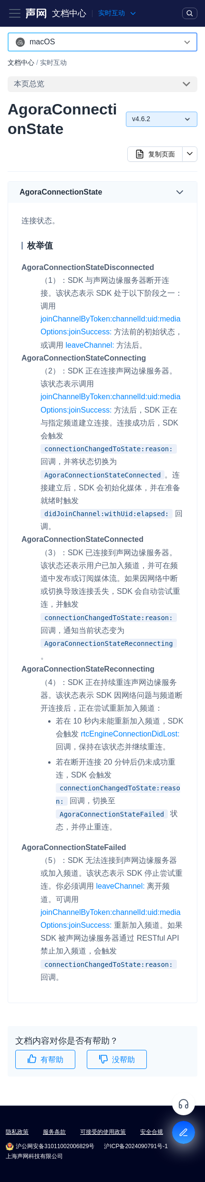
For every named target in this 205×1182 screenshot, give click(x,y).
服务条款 (54, 1132)
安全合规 (151, 1132)
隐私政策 (17, 1132)
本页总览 (29, 84)
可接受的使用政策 (103, 1132)
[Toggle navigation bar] (15, 13)
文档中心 (69, 13)
